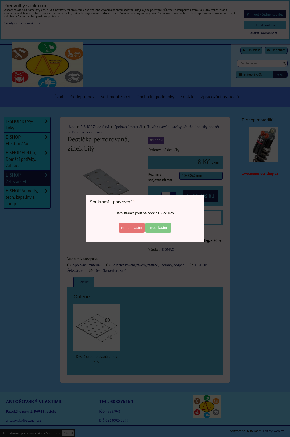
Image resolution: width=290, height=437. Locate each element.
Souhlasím (158, 228)
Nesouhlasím (131, 228)
